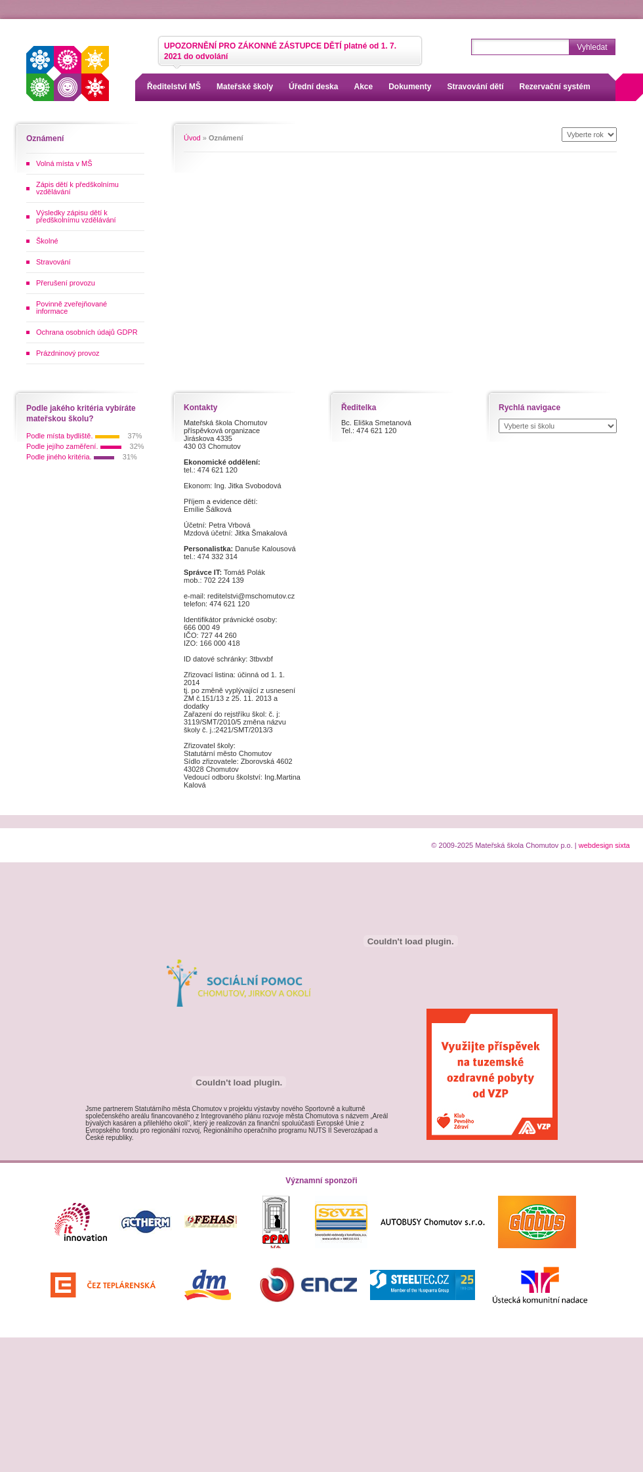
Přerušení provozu (65, 283)
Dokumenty (409, 86)
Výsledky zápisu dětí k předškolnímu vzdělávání (76, 216)
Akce (363, 86)
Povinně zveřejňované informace (71, 307)
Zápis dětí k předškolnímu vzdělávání (77, 188)
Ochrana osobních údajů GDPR (87, 332)
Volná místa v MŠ (64, 163)
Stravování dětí (475, 86)
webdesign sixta (604, 845)
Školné (47, 241)
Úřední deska (313, 86)
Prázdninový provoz (68, 353)
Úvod (192, 138)
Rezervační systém (555, 86)
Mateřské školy (245, 86)
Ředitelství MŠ (174, 86)
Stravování (53, 262)
